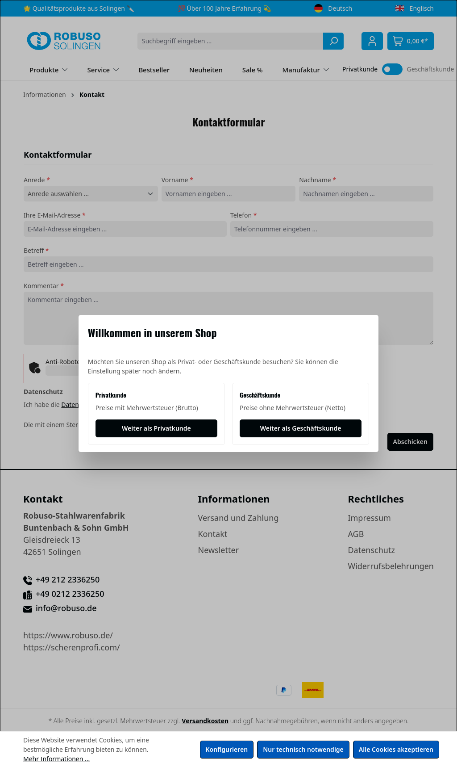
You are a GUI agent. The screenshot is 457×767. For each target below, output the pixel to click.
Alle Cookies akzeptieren (396, 749)
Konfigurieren (227, 749)
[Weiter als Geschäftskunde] (300, 428)
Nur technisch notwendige (303, 749)
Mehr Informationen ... (56, 758)
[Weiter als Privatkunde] (156, 428)
